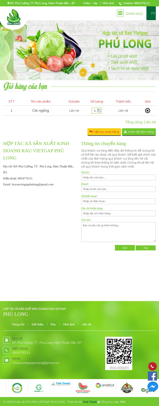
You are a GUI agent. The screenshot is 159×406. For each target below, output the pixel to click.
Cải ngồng (40, 110)
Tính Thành (90, 401)
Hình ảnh (108, 3)
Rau (53, 324)
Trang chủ (18, 324)
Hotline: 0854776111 (136, 3)
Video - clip (90, 3)
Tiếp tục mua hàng (106, 132)
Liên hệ (86, 324)
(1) (153, 13)
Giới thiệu (37, 324)
